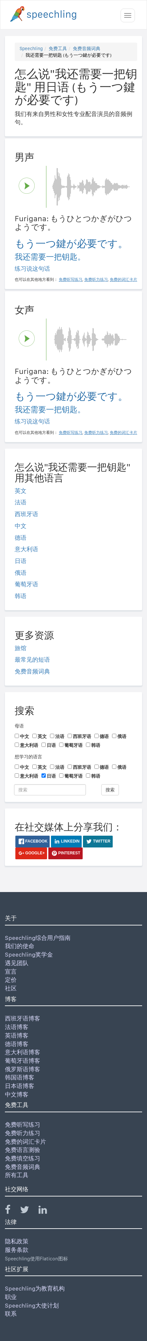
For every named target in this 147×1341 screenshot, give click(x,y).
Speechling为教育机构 (35, 1288)
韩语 (20, 596)
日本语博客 (19, 1085)
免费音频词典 (86, 48)
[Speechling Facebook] (12, 1211)
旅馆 (20, 648)
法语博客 (16, 1026)
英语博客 (16, 1035)
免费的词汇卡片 (25, 1141)
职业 (11, 1296)
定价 (11, 979)
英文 (20, 490)
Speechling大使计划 (32, 1305)
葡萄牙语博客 (22, 1060)
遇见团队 (16, 963)
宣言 (11, 971)
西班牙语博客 (22, 1018)
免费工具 (58, 48)
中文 (20, 525)
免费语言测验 (22, 1149)
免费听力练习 (22, 1133)
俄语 (20, 572)
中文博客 (16, 1094)
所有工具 (16, 1175)
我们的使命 (19, 946)
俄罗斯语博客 (22, 1069)
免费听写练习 (22, 1124)
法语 (20, 502)
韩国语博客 (19, 1077)
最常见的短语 (32, 659)
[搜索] (50, 789)
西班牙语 (26, 514)
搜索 (110, 789)
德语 (20, 537)
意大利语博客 (22, 1052)
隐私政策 (16, 1241)
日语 (20, 560)
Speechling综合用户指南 (38, 937)
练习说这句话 (32, 268)
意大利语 (26, 549)
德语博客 (16, 1043)
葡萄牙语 (26, 584)
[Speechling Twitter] (28, 1211)
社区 (11, 988)
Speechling (31, 48)
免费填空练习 (22, 1158)
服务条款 (16, 1249)
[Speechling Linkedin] (47, 1211)
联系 (11, 1313)
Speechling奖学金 (29, 954)
